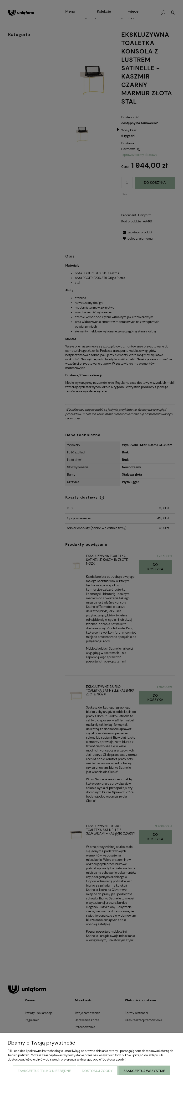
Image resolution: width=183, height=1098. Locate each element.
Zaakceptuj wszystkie (144, 1071)
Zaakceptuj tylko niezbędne (44, 1071)
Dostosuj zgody (97, 1071)
